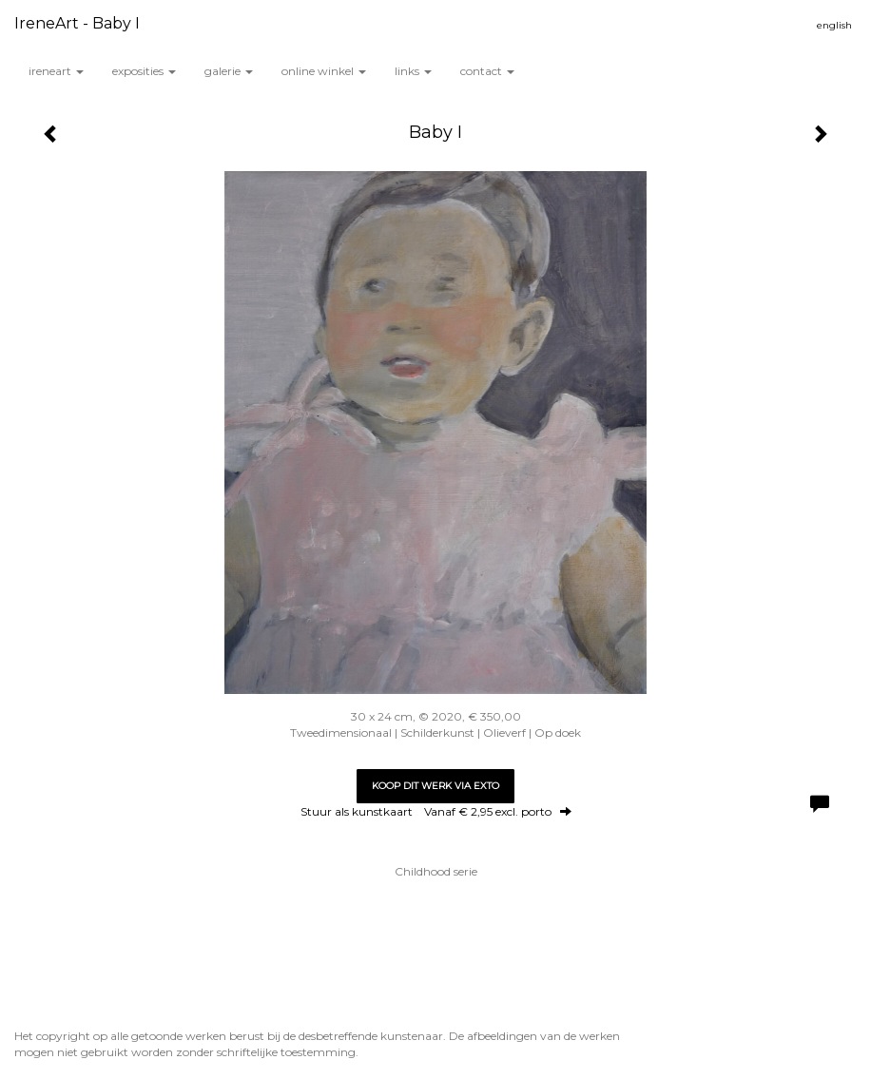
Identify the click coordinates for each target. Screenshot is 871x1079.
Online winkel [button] (323, 71)
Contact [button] (487, 71)
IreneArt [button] (56, 71)
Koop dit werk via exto (435, 786)
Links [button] (413, 71)
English (834, 25)
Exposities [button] (144, 71)
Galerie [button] (228, 71)
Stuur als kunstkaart (435, 811)
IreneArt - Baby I (77, 23)
